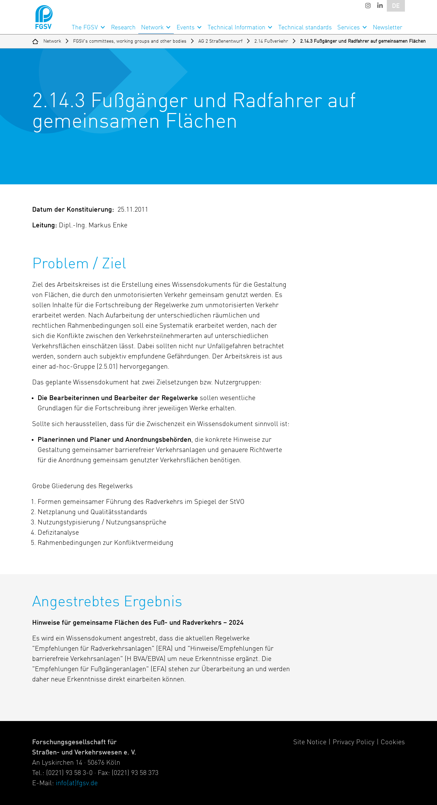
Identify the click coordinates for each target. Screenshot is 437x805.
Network (152, 28)
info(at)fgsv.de (77, 783)
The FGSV (85, 28)
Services (348, 28)
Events (186, 28)
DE (396, 6)
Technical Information (236, 28)
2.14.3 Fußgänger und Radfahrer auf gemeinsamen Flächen (363, 41)
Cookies (393, 742)
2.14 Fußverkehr (271, 41)
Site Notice (309, 742)
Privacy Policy (354, 742)
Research (123, 28)
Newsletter (387, 28)
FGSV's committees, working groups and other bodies (129, 41)
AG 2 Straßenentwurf (220, 41)
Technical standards (305, 28)
